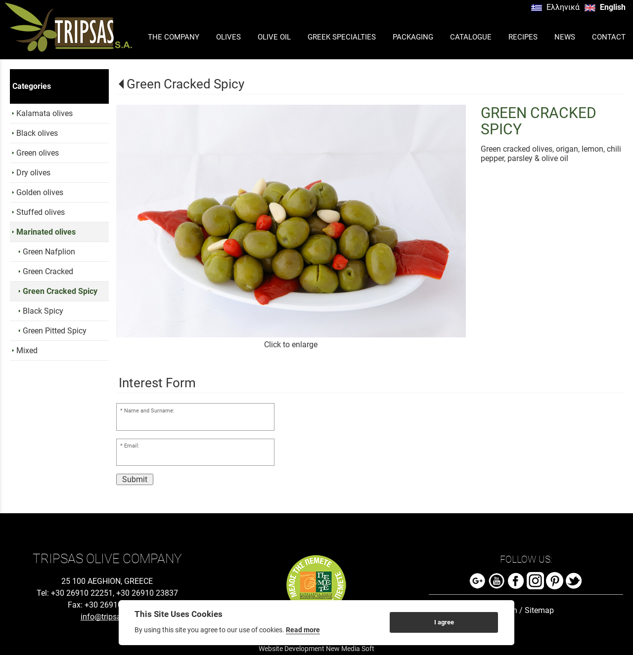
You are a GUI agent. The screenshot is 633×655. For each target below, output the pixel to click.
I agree (444, 622)
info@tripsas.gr (107, 616)
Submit (134, 479)
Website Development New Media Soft (316, 649)
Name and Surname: (149, 411)
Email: (131, 446)
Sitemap (539, 610)
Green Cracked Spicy (185, 84)
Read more (303, 630)
